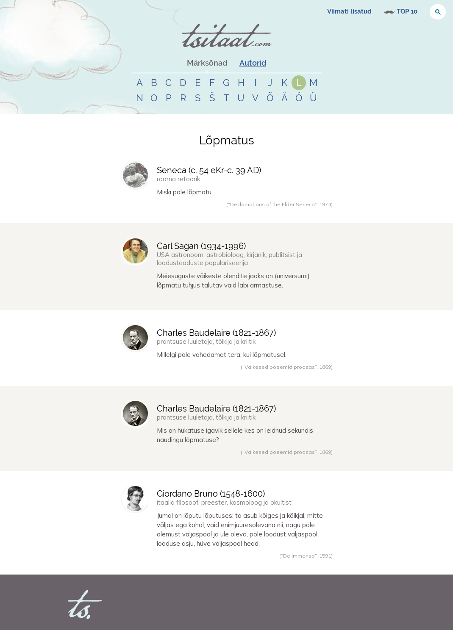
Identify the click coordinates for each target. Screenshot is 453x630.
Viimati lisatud (349, 11)
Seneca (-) (209, 170)
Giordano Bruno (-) (211, 494)
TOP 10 (407, 11)
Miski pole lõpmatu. (185, 192)
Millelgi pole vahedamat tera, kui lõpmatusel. (221, 355)
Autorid (252, 62)
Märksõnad (207, 62)
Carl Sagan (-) (201, 246)
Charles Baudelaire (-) (216, 333)
